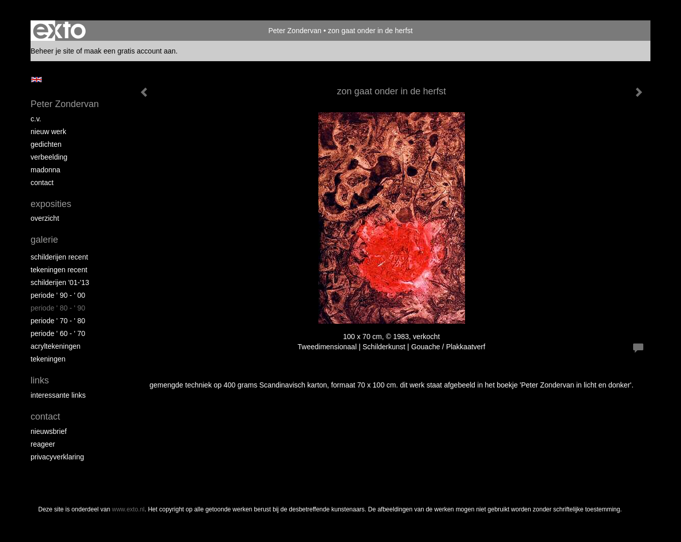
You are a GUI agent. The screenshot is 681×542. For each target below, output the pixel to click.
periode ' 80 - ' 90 (58, 308)
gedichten (46, 144)
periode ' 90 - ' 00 (58, 295)
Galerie (44, 240)
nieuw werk (48, 131)
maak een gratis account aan (130, 51)
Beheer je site (52, 51)
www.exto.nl (128, 509)
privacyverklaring (57, 457)
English (36, 79)
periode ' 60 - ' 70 (58, 333)
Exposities (51, 204)
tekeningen (48, 359)
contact (42, 182)
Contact (45, 416)
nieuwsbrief (49, 431)
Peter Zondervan (294, 31)
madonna (45, 170)
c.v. (36, 119)
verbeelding (49, 157)
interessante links (58, 395)
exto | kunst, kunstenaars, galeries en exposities (59, 30)
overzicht (45, 218)
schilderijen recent (59, 257)
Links (40, 380)
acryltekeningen (55, 346)
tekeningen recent (59, 270)
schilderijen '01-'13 (60, 282)
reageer (43, 444)
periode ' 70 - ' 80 (58, 321)
